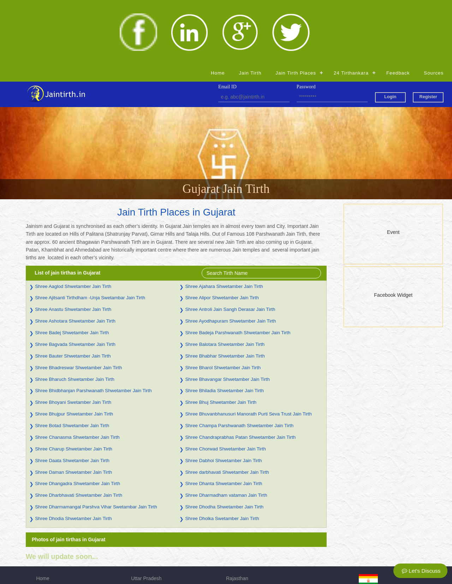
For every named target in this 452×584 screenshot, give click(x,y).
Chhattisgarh (145, 553)
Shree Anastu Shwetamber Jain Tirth (73, 245)
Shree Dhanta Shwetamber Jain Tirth (223, 419)
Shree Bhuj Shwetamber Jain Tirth (220, 338)
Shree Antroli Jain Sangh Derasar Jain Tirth (230, 245)
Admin (233, 553)
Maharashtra (240, 544)
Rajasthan (237, 514)
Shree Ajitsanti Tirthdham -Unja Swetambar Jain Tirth (90, 233)
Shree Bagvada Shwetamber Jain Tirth (75, 280)
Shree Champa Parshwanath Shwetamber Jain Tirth (239, 361)
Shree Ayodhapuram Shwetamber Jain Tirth (230, 257)
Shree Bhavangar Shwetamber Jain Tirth (227, 315)
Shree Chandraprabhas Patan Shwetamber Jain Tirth (240, 373)
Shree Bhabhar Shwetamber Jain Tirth (224, 291)
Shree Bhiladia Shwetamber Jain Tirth (224, 326)
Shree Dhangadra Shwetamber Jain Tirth (77, 419)
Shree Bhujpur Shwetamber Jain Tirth (74, 350)
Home (218, 8)
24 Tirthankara (351, 8)
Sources (434, 8)
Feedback (398, 8)
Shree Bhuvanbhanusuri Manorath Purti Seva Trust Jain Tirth (248, 350)
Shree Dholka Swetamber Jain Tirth (222, 454)
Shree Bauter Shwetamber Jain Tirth (73, 291)
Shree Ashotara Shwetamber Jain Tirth (75, 257)
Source (44, 544)
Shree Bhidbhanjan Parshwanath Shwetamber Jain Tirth (93, 326)
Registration (49, 553)
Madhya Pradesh (149, 534)
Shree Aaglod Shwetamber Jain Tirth (73, 222)
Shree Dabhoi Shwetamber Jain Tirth (223, 396)
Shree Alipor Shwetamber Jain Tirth (221, 233)
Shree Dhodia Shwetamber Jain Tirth (73, 454)
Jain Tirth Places (295, 8)
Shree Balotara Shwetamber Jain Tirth (224, 280)
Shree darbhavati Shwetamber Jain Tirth (227, 408)
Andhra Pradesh (149, 524)
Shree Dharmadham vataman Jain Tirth (226, 431)
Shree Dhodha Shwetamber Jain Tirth (224, 443)
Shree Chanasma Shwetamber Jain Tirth (77, 373)
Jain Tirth (250, 8)
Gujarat (234, 524)
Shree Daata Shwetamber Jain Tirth (72, 396)
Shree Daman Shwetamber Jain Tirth (73, 408)
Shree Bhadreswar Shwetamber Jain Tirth (78, 303)
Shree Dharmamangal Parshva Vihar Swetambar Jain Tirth (96, 443)
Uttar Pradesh (146, 514)
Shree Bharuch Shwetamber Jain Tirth (74, 315)
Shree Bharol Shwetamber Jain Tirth (223, 303)
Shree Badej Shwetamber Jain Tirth (72, 268)
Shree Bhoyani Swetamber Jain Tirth (73, 338)
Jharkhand (237, 534)
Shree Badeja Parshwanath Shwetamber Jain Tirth (237, 268)
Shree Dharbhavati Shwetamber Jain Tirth (78, 431)
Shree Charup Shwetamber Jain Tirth (73, 384)
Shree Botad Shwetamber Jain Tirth (72, 361)
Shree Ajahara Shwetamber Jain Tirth (224, 222)
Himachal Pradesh (151, 544)
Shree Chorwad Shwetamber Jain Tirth (225, 384)
